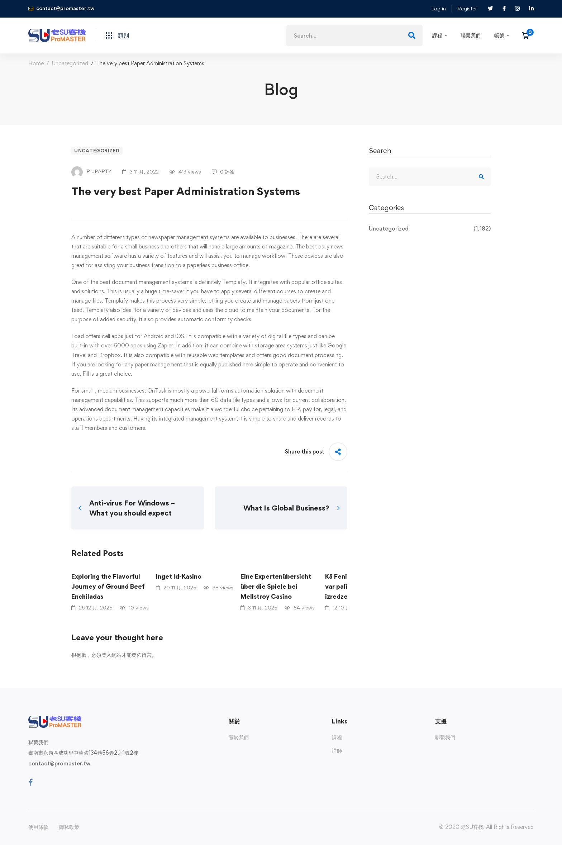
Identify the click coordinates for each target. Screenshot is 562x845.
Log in (438, 8)
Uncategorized (70, 63)
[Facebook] (31, 782)
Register (467, 8)
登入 (106, 654)
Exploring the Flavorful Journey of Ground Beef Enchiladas (108, 586)
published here (235, 364)
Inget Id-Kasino (178, 576)
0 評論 (223, 171)
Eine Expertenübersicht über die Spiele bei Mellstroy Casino (275, 586)
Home (36, 63)
